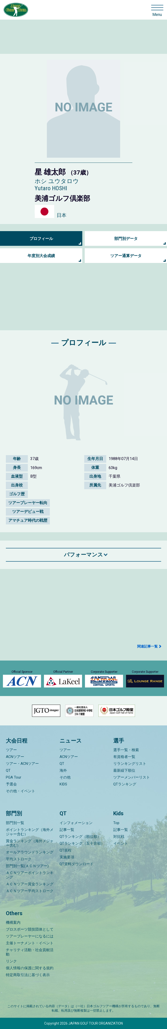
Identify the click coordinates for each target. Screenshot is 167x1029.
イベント (120, 843)
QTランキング (124, 784)
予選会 (11, 784)
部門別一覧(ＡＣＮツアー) (27, 866)
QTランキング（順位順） (80, 836)
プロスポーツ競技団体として (29, 929)
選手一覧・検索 (126, 750)
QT (8, 770)
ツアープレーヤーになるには (29, 936)
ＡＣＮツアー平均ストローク (29, 891)
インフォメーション (76, 823)
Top (116, 823)
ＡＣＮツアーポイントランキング (29, 875)
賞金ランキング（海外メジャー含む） (29, 843)
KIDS (63, 784)
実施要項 (67, 857)
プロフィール (41, 238)
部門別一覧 (15, 823)
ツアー (11, 750)
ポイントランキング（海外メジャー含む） (29, 832)
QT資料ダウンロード (77, 864)
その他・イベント (20, 791)
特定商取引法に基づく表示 (28, 975)
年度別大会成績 (41, 255)
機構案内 (13, 922)
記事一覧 (67, 830)
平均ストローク (18, 859)
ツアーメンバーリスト (131, 777)
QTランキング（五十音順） (82, 843)
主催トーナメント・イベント (29, 943)
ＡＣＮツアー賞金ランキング (29, 884)
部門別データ (126, 238)
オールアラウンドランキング (29, 852)
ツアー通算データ (126, 255)
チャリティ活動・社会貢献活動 (29, 952)
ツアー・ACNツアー (22, 763)
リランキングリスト (129, 763)
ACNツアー (15, 757)
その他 (65, 777)
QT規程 (66, 850)
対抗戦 (118, 836)
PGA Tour (13, 777)
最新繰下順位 (124, 770)
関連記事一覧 (147, 646)
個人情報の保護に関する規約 (29, 968)
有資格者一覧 (124, 757)
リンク (11, 961)
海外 (63, 770)
